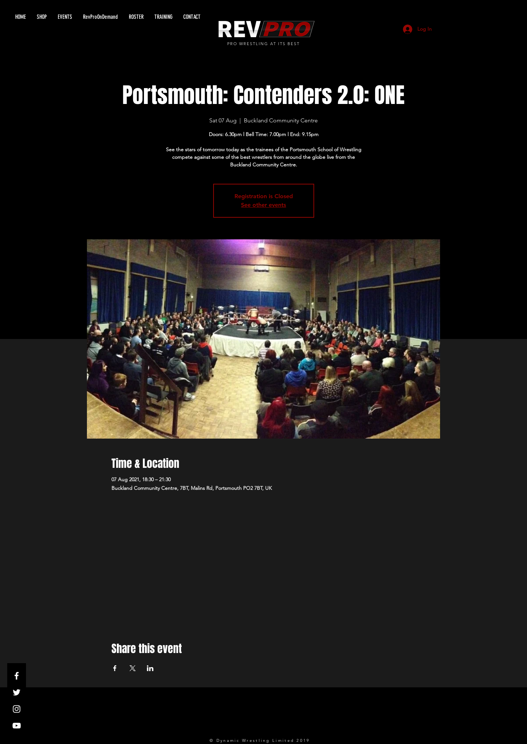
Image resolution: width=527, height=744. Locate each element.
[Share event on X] (132, 668)
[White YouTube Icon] (17, 726)
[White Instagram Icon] (17, 709)
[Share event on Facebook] (114, 668)
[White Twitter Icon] (17, 692)
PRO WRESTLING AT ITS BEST (263, 43)
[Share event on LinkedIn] (150, 668)
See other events (263, 204)
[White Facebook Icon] (17, 676)
